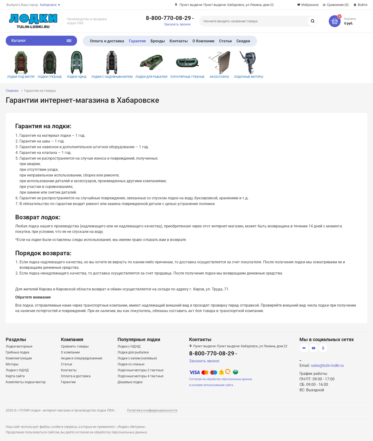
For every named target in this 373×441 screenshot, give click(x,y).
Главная (12, 91)
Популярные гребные (187, 64)
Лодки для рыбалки (151, 64)
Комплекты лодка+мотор (26, 382)
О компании (70, 352)
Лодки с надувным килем (112, 64)
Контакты (179, 41)
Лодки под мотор (21, 64)
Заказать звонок (177, 24)
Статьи (225, 41)
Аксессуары (219, 64)
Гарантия (137, 41)
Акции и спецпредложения (81, 358)
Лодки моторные (19, 346)
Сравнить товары (75, 346)
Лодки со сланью (131, 364)
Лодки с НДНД (17, 370)
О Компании (203, 41)
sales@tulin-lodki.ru (327, 365)
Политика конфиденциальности (152, 410)
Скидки (243, 41)
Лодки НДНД (76, 64)
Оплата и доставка (107, 41)
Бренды (158, 41)
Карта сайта (15, 376)
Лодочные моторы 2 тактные (140, 370)
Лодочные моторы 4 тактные (140, 376)
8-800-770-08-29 (168, 18)
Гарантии (68, 382)
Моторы (12, 364)
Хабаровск (48, 5)
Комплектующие (19, 358)
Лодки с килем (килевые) (137, 358)
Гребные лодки (17, 352)
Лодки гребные (50, 64)
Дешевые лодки (130, 382)
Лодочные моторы (248, 64)
